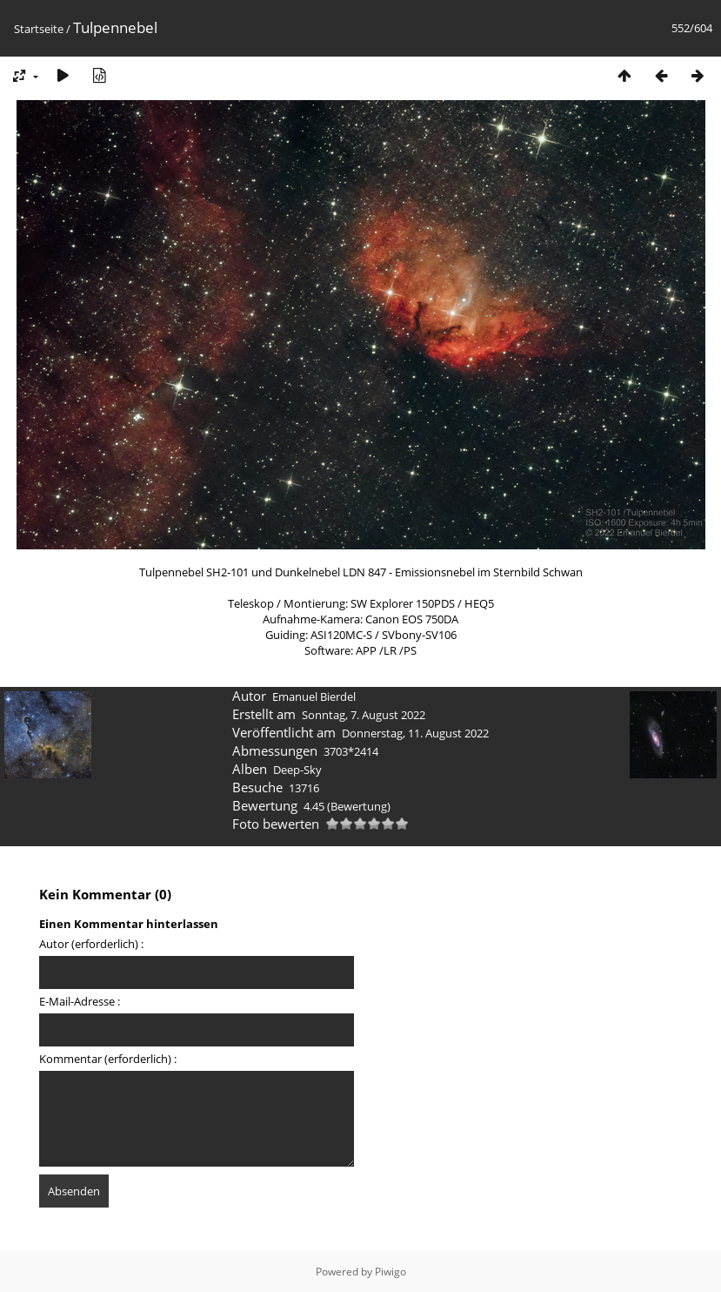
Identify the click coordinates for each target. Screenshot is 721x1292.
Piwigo (390, 1271)
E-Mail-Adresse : (79, 1001)
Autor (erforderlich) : (91, 944)
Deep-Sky (297, 769)
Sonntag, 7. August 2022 (363, 715)
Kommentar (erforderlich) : (108, 1059)
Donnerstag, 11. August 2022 (415, 733)
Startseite (38, 29)
